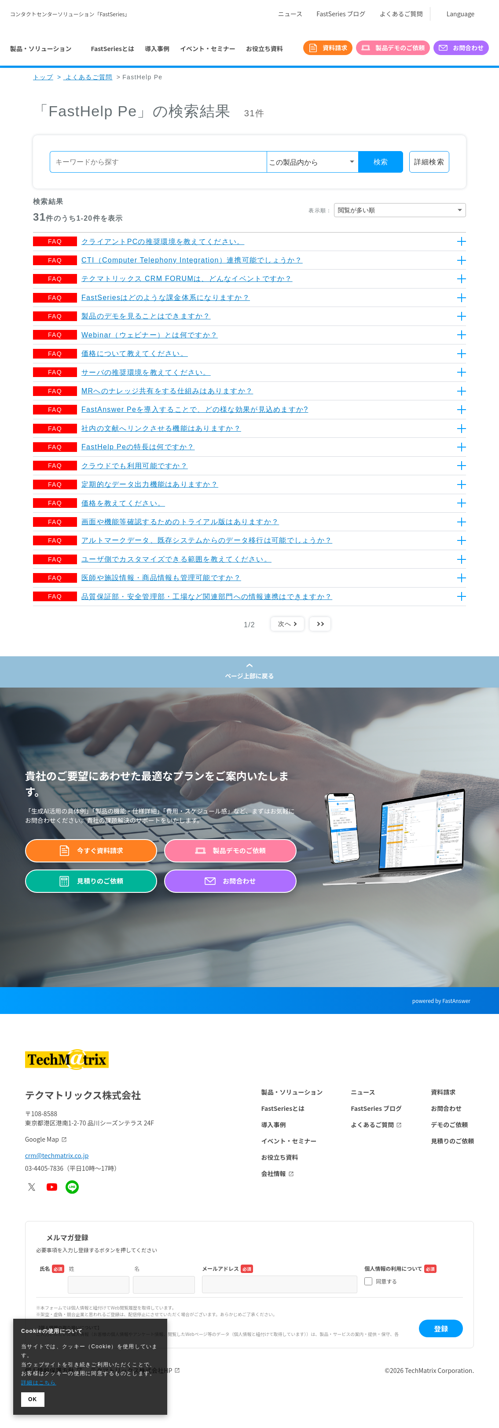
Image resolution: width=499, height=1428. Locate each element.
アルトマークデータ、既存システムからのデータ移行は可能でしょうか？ (206, 540)
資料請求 (443, 1092)
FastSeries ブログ (340, 13)
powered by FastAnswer (441, 1000)
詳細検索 (429, 162)
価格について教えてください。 (134, 353)
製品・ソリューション (292, 1092)
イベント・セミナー (207, 48)
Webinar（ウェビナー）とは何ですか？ (149, 335)
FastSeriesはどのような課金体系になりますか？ (165, 297)
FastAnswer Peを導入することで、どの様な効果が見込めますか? (194, 409)
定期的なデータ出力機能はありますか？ (149, 484)
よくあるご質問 (401, 13)
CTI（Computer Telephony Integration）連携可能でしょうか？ (192, 260)
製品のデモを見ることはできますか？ (146, 316)
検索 (381, 162)
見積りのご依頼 (452, 1140)
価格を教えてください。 (123, 503)
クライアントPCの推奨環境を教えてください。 (162, 241)
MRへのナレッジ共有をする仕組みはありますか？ (167, 391)
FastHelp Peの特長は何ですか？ (138, 447)
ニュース (290, 13)
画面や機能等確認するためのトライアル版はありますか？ (180, 521)
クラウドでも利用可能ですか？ (134, 466)
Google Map (42, 1139)
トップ (43, 77)
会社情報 (273, 1173)
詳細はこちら (38, 1383)
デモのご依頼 (449, 1124)
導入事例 (157, 48)
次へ (285, 623)
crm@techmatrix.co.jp (57, 1155)
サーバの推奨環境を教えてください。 (146, 372)
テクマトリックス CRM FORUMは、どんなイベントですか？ (187, 278)
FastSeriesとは (112, 48)
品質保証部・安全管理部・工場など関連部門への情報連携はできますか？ (206, 596)
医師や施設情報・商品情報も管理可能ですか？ (161, 577)
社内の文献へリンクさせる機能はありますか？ (161, 428)
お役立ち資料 (264, 48)
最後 (320, 623)
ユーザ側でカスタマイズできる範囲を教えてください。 (176, 559)
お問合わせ (446, 1108)
